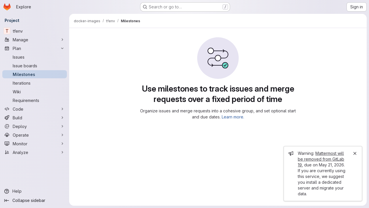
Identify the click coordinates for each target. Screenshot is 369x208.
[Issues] (34, 57)
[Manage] (34, 40)
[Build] (34, 118)
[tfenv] (34, 31)
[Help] (34, 191)
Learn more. (233, 116)
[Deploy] (34, 126)
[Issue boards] (34, 66)
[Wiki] (34, 92)
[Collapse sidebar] (34, 200)
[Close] (354, 153)
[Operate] (34, 135)
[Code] (34, 109)
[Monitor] (34, 144)
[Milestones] (34, 74)
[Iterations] (34, 83)
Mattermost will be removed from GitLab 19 (321, 159)
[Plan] (34, 48)
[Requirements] (34, 100)
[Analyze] (34, 152)
